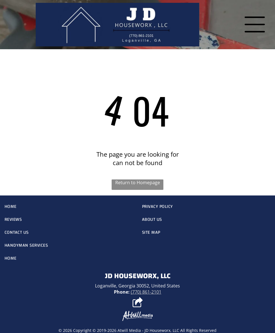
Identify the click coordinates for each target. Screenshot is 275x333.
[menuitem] (68, 206)
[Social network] (137, 303)
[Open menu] (255, 24)
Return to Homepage (137, 182)
